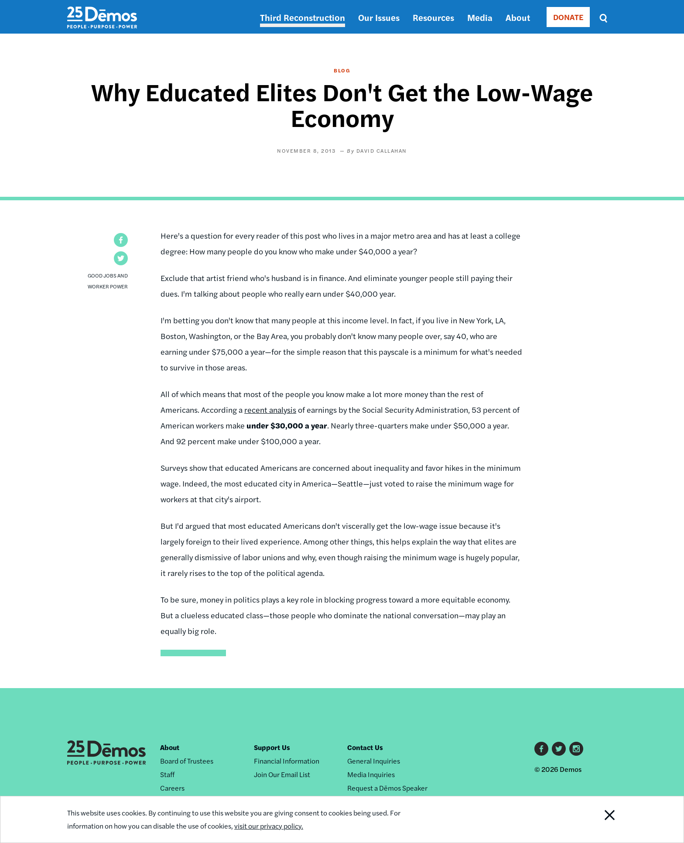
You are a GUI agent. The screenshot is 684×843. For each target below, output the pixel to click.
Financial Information (286, 761)
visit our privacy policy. (268, 826)
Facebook (541, 749)
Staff (167, 774)
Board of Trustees (186, 761)
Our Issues (379, 17)
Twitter (559, 749)
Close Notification (599, 819)
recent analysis (270, 409)
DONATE (568, 16)
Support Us (272, 747)
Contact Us (365, 747)
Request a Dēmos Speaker (387, 788)
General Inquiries (373, 761)
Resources (433, 17)
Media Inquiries (371, 774)
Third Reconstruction (302, 17)
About (518, 17)
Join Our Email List (282, 774)
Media (479, 17)
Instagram (576, 749)
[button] (121, 240)
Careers (172, 788)
